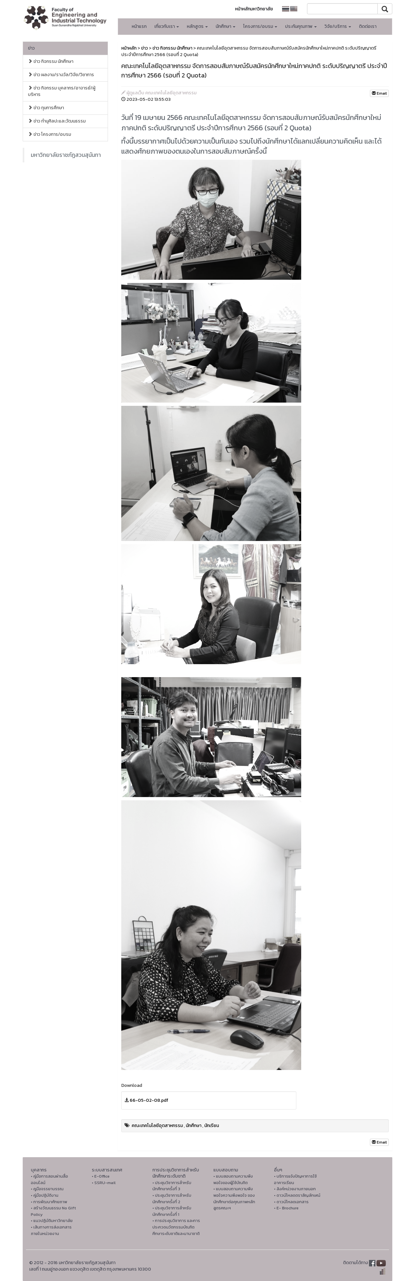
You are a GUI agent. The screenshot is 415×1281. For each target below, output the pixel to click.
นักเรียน (211, 1125)
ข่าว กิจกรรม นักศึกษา (50, 61)
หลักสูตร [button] (197, 26)
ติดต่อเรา (367, 26)
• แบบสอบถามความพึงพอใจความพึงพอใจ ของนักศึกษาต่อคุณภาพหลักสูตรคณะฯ (234, 1198)
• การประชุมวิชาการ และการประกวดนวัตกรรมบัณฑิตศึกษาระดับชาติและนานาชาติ (176, 1226)
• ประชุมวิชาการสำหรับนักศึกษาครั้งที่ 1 (171, 1211)
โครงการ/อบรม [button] (260, 26)
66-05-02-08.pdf (149, 1100)
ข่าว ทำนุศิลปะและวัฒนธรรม (57, 121)
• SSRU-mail (103, 1183)
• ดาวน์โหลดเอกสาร (291, 1202)
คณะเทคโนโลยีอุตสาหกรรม (157, 1125)
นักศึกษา (193, 1125)
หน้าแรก (139, 26)
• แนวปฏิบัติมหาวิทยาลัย (52, 1220)
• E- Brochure (286, 1208)
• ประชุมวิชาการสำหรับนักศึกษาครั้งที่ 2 (171, 1198)
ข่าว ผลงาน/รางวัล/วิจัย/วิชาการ (61, 74)
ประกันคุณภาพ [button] (301, 26)
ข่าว (31, 48)
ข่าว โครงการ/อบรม (49, 134)
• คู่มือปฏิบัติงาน (44, 1195)
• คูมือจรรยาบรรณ (47, 1189)
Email (379, 93)
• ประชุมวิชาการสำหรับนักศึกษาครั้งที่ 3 (171, 1186)
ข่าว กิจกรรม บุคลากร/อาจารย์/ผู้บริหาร (61, 91)
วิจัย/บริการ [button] (338, 26)
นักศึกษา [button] (225, 26)
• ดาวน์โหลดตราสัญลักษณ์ (297, 1195)
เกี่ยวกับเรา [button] (166, 26)
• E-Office (101, 1176)
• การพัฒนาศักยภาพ (49, 1202)
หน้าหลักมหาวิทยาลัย (254, 9)
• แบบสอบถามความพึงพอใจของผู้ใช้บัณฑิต (233, 1179)
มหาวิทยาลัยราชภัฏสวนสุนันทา (66, 155)
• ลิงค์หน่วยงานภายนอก (295, 1189)
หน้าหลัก (128, 48)
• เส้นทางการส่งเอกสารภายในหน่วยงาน (51, 1230)
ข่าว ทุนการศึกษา (46, 107)
